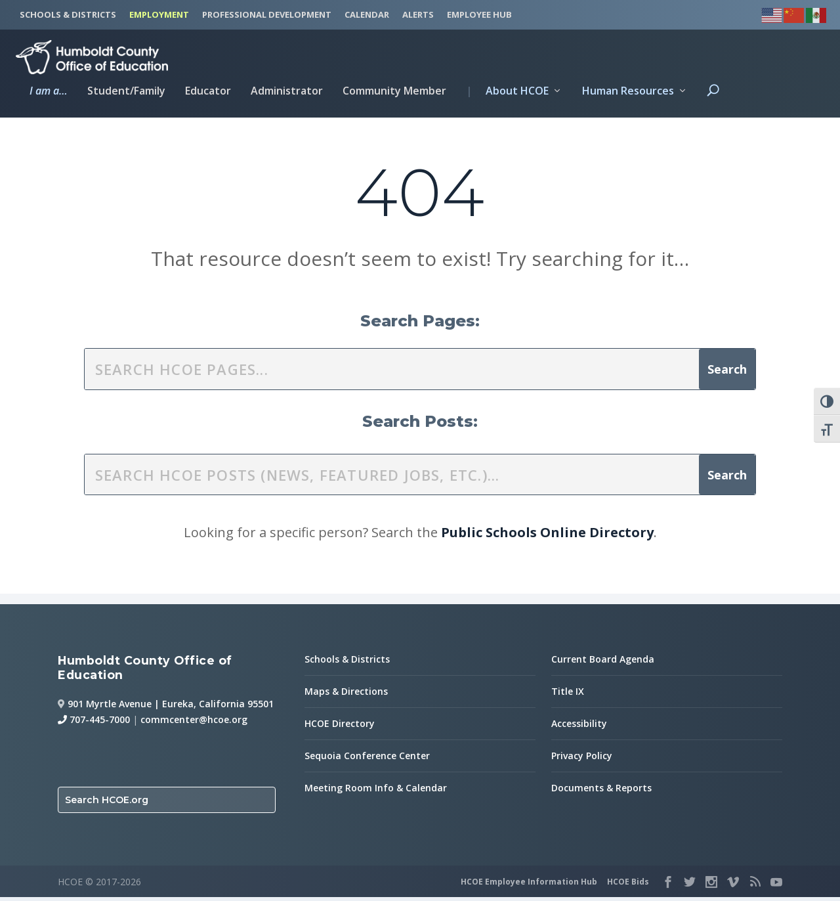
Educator (208, 90)
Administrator (287, 90)
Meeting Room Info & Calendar (375, 792)
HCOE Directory (339, 728)
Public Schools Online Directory (547, 537)
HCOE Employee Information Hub (529, 886)
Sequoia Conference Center (367, 760)
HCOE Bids (628, 886)
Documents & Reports (601, 792)
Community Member (394, 90)
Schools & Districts (347, 663)
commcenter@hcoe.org (193, 724)
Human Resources (628, 90)
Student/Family (126, 90)
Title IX (567, 695)
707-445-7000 (94, 724)
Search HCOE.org (106, 804)
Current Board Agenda (602, 663)
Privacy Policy (581, 760)
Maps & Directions (346, 695)
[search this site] (392, 373)
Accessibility (579, 728)
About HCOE (507, 90)
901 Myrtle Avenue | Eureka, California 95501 (171, 708)
